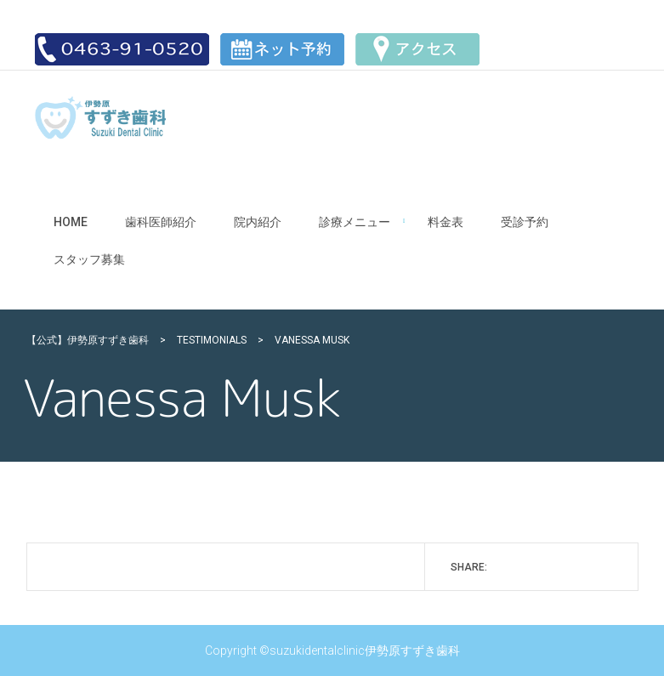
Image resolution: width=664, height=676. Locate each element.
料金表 (445, 222)
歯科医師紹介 (160, 222)
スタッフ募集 (89, 259)
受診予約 (524, 222)
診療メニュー (354, 222)
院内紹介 (257, 222)
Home (71, 222)
